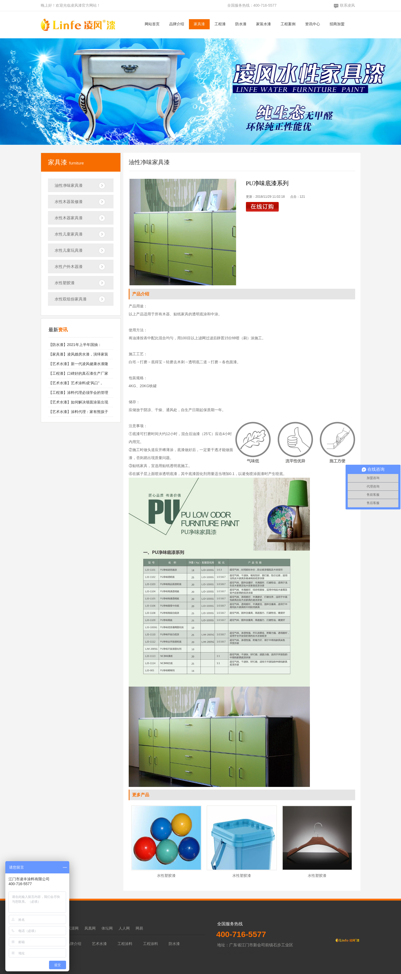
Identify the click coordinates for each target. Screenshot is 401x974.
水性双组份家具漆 (71, 299)
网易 (139, 928)
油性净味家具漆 (69, 185)
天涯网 (73, 928)
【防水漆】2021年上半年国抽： (75, 344)
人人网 (124, 928)
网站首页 (152, 24)
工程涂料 (125, 944)
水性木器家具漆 (69, 218)
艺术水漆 (99, 944)
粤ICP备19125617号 (235, 953)
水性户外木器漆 (69, 266)
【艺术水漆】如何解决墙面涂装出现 (78, 402)
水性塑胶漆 (65, 282)
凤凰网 (90, 928)
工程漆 (220, 24)
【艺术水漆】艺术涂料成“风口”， (75, 383)
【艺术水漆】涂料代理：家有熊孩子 (78, 412)
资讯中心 (312, 24)
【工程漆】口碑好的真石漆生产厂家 (78, 373)
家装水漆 (263, 24)
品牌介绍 (176, 24)
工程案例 (288, 24)
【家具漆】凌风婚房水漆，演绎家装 (78, 354)
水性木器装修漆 (69, 201)
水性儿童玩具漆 (69, 250)
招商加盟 (337, 24)
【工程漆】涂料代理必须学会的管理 (78, 392)
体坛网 (107, 928)
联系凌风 (347, 5)
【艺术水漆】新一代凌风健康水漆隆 (78, 364)
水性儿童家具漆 (69, 234)
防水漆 (240, 24)
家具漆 (199, 24)
